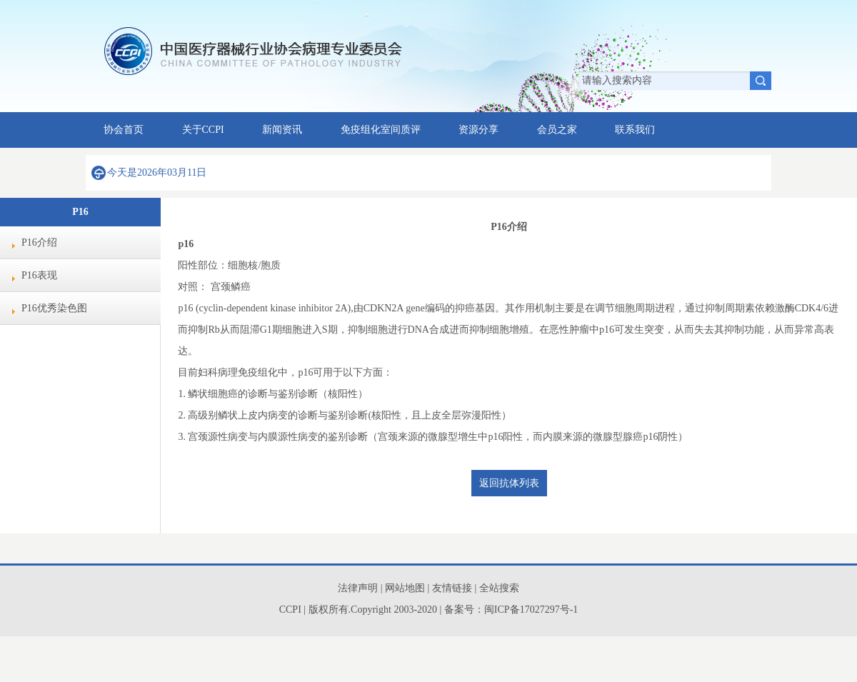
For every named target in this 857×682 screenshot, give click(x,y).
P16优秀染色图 (54, 308)
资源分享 (478, 129)
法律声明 (358, 588)
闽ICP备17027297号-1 (531, 609)
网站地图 (405, 588)
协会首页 (124, 129)
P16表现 (39, 275)
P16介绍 (39, 242)
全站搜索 (499, 588)
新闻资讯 (282, 129)
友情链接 (453, 588)
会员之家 (557, 129)
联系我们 (635, 129)
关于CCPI (203, 129)
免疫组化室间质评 (381, 129)
